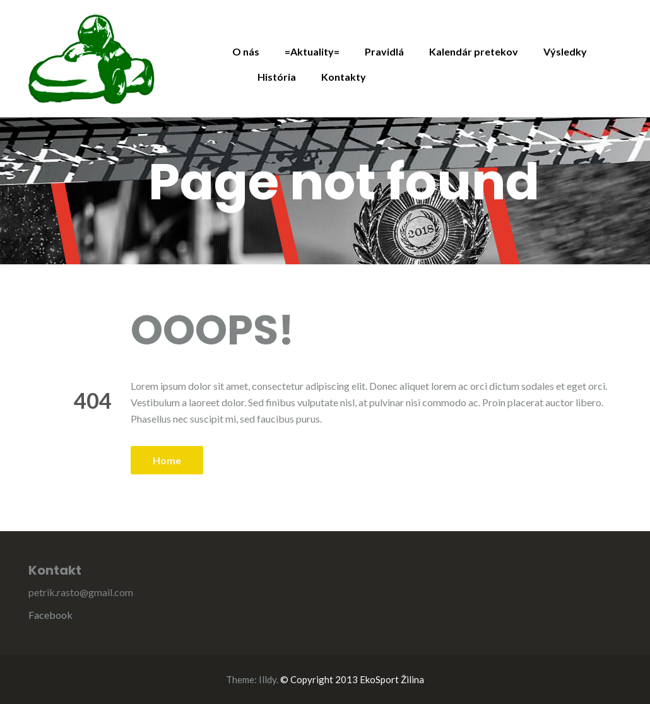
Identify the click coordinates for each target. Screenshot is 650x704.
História (276, 77)
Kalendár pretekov (473, 51)
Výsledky (565, 51)
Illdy (267, 679)
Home (167, 460)
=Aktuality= (312, 51)
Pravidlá (384, 51)
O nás (245, 51)
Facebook (50, 615)
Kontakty (343, 77)
